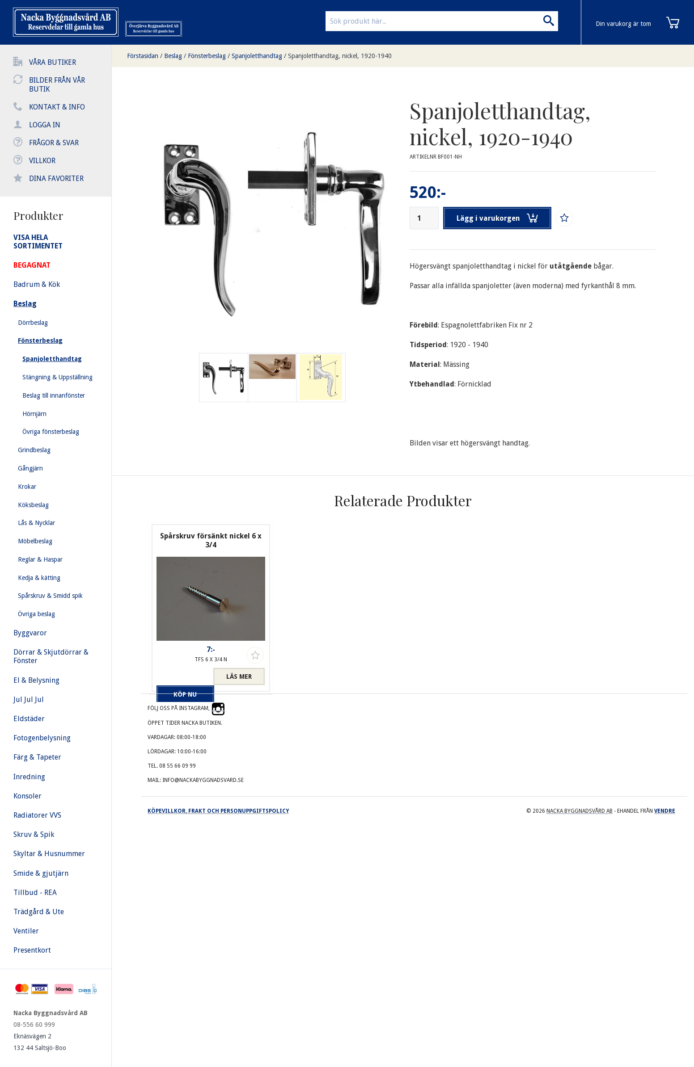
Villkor (42, 160)
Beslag (173, 55)
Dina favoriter (56, 178)
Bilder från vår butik (57, 84)
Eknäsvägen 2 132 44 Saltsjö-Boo (39, 1042)
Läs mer (239, 676)
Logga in (44, 125)
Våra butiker (52, 62)
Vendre (664, 811)
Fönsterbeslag (207, 55)
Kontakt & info (57, 107)
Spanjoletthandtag (257, 55)
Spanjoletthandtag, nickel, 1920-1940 (340, 55)
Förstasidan (142, 55)
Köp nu (182, 676)
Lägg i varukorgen (498, 218)
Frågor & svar (54, 143)
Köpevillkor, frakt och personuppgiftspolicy (218, 811)
